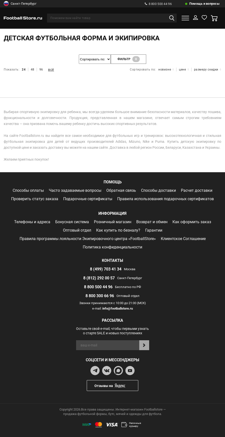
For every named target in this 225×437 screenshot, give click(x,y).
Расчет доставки (196, 190)
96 (41, 69)
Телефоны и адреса (32, 221)
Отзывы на (116, 385)
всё (51, 70)
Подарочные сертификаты (87, 198)
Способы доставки (158, 190)
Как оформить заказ (191, 221)
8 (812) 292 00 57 (99, 278)
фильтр (128, 59)
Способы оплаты (28, 190)
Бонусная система (72, 221)
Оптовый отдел (77, 230)
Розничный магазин (112, 221)
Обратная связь (121, 190)
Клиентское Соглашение (183, 238)
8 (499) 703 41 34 (105, 269)
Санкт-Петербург (20, 3)
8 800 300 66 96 (99, 295)
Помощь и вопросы (204, 3)
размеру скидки (207, 69)
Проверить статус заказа (34, 198)
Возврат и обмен (152, 221)
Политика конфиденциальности (112, 247)
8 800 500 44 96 (158, 4)
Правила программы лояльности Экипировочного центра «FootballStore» (88, 238)
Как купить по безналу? (118, 230)
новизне (166, 69)
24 (24, 69)
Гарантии (153, 230)
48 (32, 69)
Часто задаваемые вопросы (75, 190)
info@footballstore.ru (117, 308)
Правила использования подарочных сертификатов (165, 198)
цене (184, 69)
